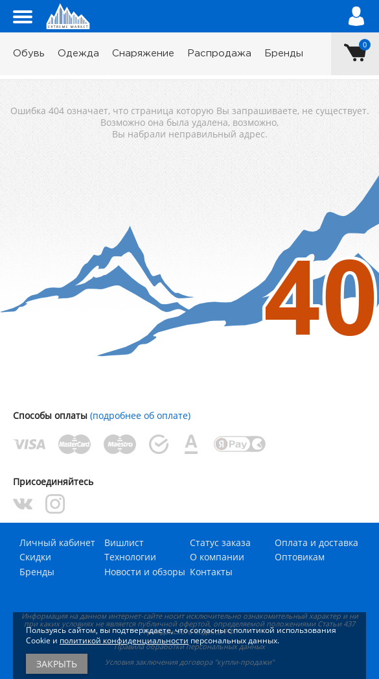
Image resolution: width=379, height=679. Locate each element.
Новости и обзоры (144, 572)
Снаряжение (143, 53)
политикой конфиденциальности (124, 640)
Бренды (283, 53)
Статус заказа (220, 542)
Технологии (130, 557)
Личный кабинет (57, 542)
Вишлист (124, 542)
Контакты (211, 572)
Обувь (29, 53)
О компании (217, 557)
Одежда (78, 53)
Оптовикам (300, 557)
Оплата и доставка (316, 542)
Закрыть (56, 664)
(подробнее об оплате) (140, 415)
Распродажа (219, 53)
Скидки (35, 557)
